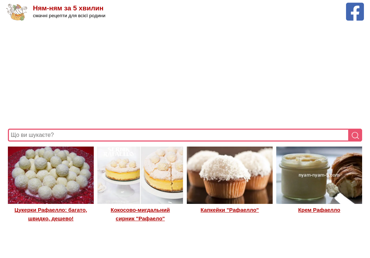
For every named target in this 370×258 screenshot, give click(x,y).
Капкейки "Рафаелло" (230, 210)
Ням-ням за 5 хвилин (68, 8)
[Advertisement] (185, 75)
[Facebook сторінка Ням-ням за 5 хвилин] (355, 6)
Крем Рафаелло (319, 210)
